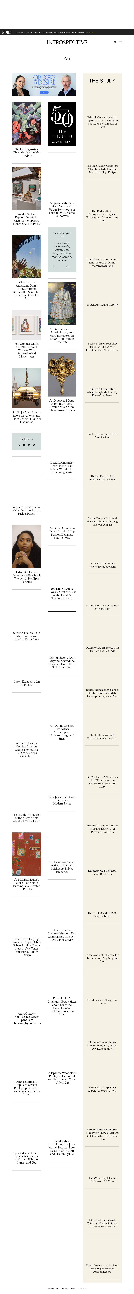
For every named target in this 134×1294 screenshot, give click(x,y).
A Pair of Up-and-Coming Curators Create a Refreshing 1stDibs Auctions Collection (26, 750)
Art (43, 32)
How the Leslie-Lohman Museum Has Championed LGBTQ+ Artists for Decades (62, 935)
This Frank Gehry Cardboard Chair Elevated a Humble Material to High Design (102, 169)
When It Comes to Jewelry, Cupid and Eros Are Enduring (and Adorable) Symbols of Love (102, 122)
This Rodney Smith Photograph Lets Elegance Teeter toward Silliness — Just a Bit (102, 215)
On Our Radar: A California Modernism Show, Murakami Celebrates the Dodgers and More (102, 1134)
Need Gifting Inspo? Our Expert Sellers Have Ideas (102, 1089)
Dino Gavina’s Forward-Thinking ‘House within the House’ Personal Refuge (102, 1223)
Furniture (20, 32)
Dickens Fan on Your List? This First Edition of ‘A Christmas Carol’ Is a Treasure (102, 346)
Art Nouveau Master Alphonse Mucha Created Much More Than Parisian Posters (62, 405)
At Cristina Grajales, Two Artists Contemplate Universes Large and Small (62, 732)
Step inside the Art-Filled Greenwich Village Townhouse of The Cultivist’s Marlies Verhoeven (61, 209)
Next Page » (83, 1288)
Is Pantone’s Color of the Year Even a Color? (102, 607)
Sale (91, 32)
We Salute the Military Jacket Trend (102, 1002)
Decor (37, 32)
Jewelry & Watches (54, 32)
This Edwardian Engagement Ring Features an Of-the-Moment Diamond (102, 262)
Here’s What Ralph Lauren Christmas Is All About (102, 1179)
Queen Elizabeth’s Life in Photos (26, 683)
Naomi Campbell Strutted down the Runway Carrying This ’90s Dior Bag (102, 521)
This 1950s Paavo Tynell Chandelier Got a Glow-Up (102, 736)
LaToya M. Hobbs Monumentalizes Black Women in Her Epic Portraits (26, 577)
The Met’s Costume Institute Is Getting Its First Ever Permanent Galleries (102, 828)
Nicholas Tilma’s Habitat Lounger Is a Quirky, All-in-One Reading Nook (102, 1045)
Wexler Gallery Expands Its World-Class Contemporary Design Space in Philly (26, 219)
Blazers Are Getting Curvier (102, 304)
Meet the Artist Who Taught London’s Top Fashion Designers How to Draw (62, 533)
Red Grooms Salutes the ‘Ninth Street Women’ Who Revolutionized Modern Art (26, 350)
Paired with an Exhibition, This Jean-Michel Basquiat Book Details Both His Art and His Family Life (62, 1147)
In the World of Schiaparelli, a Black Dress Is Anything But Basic (102, 958)
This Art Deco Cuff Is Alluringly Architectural (102, 478)
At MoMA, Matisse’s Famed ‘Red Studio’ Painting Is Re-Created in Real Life (26, 884)
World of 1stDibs (80, 32)
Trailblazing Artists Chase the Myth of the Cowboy (26, 152)
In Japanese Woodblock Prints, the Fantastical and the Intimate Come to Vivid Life (62, 1077)
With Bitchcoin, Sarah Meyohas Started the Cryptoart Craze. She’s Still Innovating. (61, 662)
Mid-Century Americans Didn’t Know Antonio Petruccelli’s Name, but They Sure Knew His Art (26, 290)
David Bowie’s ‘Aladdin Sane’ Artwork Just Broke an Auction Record (102, 1268)
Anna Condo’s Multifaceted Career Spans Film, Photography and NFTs (26, 1018)
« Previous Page (52, 1288)
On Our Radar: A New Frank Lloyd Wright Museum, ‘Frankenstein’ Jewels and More (102, 782)
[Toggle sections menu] (120, 42)
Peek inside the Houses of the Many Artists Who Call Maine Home (26, 818)
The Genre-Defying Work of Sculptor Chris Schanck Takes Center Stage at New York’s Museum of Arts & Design (27, 947)
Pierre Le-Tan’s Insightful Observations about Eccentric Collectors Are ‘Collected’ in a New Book (62, 1006)
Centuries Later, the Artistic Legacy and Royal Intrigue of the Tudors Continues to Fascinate (62, 335)
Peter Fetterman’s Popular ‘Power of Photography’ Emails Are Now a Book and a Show (26, 1088)
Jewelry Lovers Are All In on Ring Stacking (102, 436)
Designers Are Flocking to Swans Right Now (102, 872)
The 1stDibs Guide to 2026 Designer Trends (102, 914)
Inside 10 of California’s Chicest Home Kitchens (102, 565)
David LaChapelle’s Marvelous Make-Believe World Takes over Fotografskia (62, 467)
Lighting (29, 32)
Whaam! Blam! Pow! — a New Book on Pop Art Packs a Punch (26, 510)
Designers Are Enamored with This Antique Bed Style (102, 649)
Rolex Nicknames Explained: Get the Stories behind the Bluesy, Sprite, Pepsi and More (102, 693)
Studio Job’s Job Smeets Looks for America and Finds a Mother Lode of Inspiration (26, 417)
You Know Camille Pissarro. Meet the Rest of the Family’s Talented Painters (62, 593)
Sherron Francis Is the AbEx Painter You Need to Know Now (26, 636)
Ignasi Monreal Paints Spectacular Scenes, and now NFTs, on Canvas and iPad (27, 1157)
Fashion (67, 32)
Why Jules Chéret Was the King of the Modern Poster (62, 800)
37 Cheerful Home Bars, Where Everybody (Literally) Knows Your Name (102, 392)
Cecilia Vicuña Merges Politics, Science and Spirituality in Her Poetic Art (61, 866)
